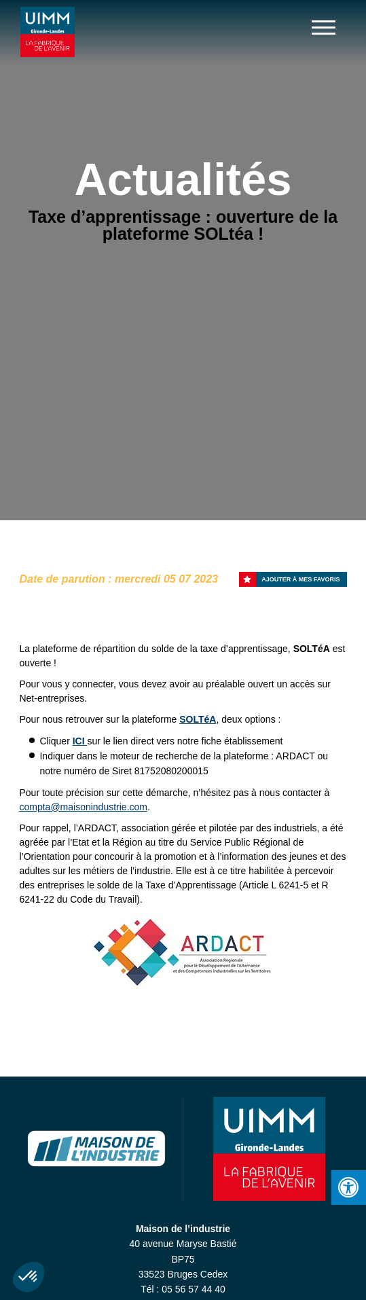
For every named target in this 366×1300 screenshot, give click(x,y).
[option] (182, 953)
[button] (28, 1277)
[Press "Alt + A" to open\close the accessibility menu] (348, 1187)
